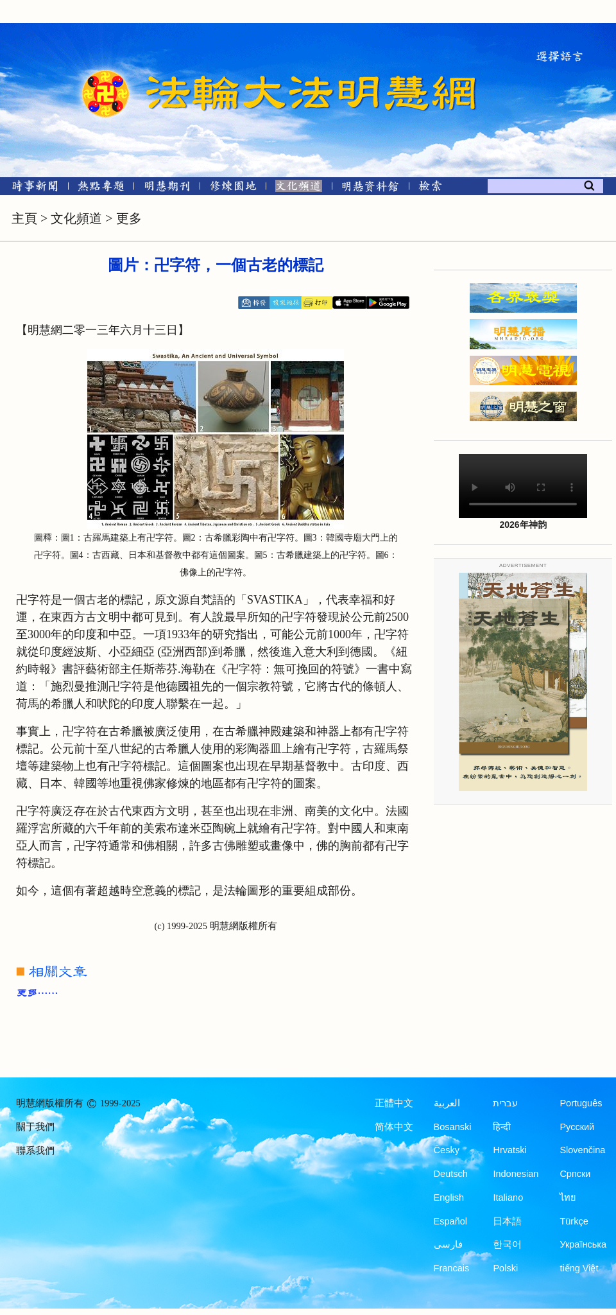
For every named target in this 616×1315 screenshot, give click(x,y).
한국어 (507, 1244)
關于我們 (35, 1127)
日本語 (507, 1221)
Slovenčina (582, 1150)
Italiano (508, 1197)
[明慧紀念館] (370, 188)
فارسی (448, 1244)
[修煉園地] (232, 188)
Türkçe (574, 1221)
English (449, 1197)
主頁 (24, 218)
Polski (505, 1268)
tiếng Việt (579, 1268)
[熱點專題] (101, 188)
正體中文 (394, 1103)
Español (450, 1221)
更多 (129, 218)
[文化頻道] (298, 188)
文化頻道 (76, 218)
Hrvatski (509, 1150)
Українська (583, 1244)
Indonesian (515, 1174)
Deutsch (451, 1174)
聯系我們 (35, 1150)
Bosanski (453, 1127)
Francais (452, 1268)
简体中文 (394, 1127)
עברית (505, 1103)
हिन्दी (502, 1127)
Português (581, 1103)
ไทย (568, 1197)
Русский (577, 1127)
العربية (447, 1103)
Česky (446, 1150)
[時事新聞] (30, 188)
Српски (575, 1174)
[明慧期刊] (167, 188)
